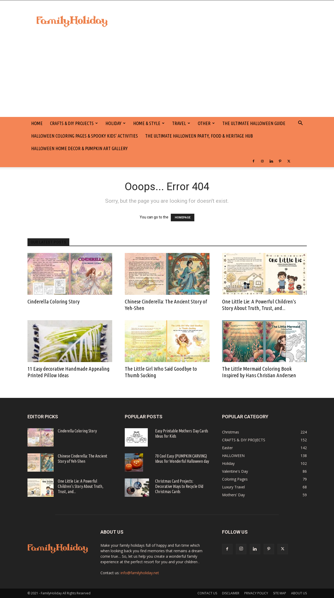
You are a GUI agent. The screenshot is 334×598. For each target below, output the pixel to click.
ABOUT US (299, 593)
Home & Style (149, 123)
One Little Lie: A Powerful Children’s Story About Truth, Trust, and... (259, 304)
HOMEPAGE (182, 217)
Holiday (115, 123)
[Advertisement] (167, 77)
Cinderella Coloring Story (53, 301)
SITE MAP (279, 593)
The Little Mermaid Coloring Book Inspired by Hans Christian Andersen (259, 371)
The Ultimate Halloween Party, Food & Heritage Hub (199, 135)
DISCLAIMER (230, 593)
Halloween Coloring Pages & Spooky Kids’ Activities (84, 135)
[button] (300, 123)
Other (206, 123)
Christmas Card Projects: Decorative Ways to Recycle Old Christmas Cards (179, 486)
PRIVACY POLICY (256, 593)
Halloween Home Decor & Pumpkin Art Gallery (79, 148)
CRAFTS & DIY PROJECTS (74, 123)
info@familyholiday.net (140, 572)
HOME (37, 123)
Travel (181, 123)
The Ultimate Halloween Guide (253, 123)
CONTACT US (207, 593)
